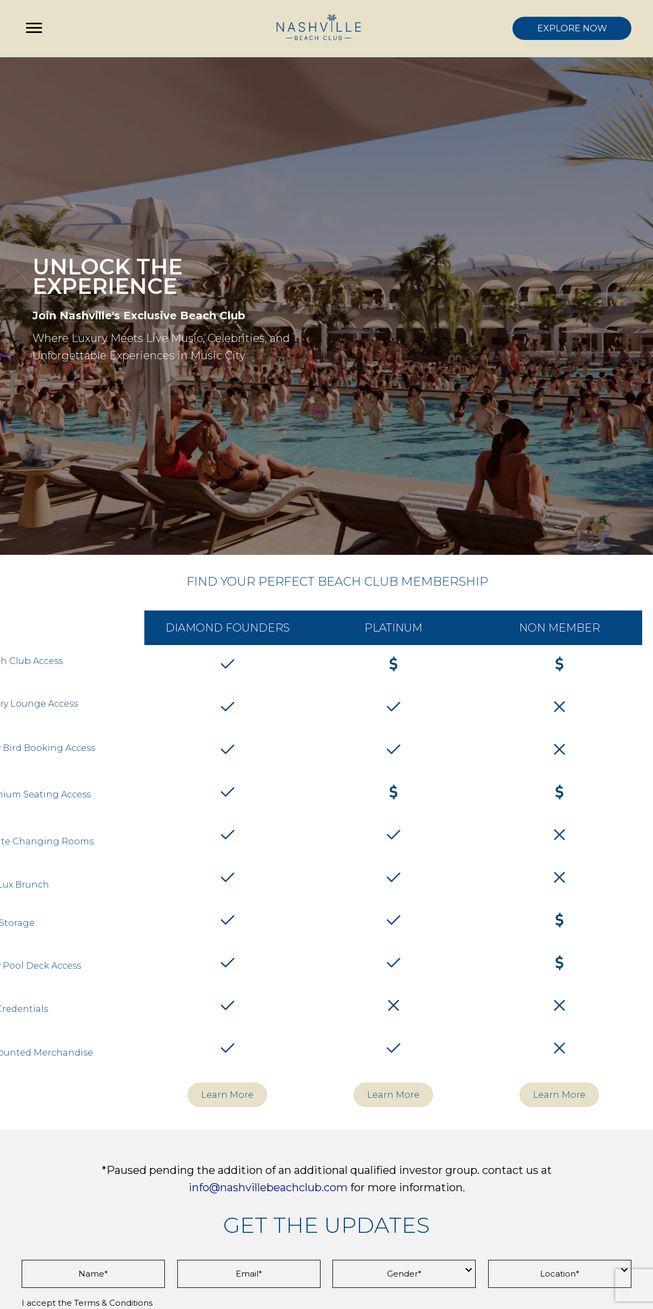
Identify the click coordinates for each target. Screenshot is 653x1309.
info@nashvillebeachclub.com (268, 1187)
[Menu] (34, 28)
